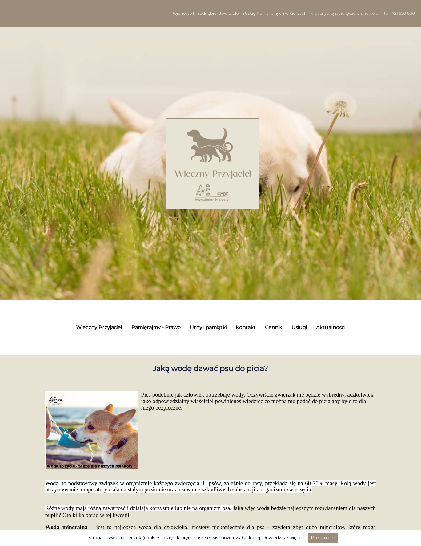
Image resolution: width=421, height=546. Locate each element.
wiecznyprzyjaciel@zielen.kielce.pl (344, 13)
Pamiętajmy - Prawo (156, 327)
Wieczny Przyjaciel (99, 327)
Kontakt (246, 327)
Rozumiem (323, 537)
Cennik (273, 327)
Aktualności (330, 327)
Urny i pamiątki (208, 327)
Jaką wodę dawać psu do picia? (210, 368)
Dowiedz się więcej (282, 537)
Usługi (299, 327)
